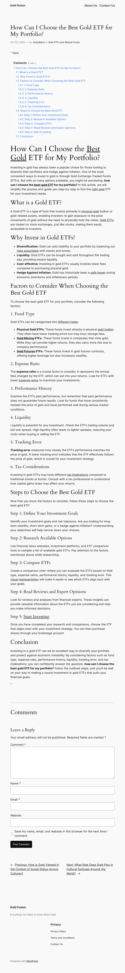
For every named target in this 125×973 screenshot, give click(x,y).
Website (15, 815)
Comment (18, 744)
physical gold (90, 211)
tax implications (77, 474)
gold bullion (105, 329)
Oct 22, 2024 (17, 42)
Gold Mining (25, 338)
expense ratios (28, 380)
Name (15, 783)
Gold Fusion (17, 5)
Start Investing (36, 616)
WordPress (32, 961)
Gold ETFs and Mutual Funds (64, 42)
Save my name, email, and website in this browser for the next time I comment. (60, 833)
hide (32, 63)
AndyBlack (39, 42)
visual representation (24, 579)
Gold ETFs (107, 220)
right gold (98, 189)
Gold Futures (26, 351)
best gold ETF (43, 185)
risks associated (28, 250)
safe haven (98, 272)
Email (15, 799)
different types (68, 322)
